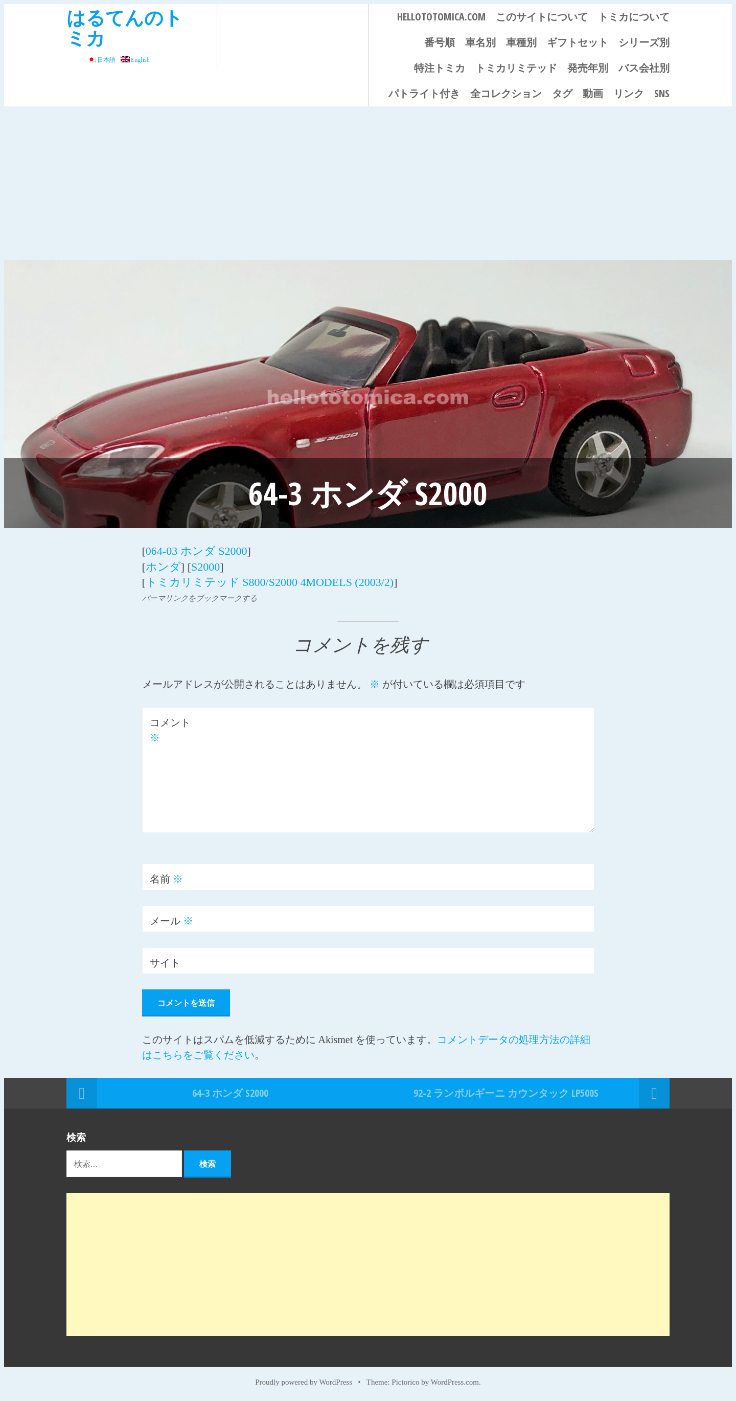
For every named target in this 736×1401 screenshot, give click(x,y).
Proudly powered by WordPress (303, 1381)
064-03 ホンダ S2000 (196, 551)
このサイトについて (542, 17)
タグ (562, 93)
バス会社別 (644, 68)
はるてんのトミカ (124, 27)
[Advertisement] (368, 183)
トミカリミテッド (516, 68)
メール (171, 919)
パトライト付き (424, 93)
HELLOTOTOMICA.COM (441, 17)
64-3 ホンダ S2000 (230, 1092)
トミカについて (634, 17)
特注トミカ (439, 68)
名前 (166, 878)
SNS (662, 93)
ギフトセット (577, 42)
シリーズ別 (644, 42)
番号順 (439, 42)
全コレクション (506, 93)
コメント (170, 729)
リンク (628, 93)
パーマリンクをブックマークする (199, 597)
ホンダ (163, 566)
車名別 (480, 42)
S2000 (205, 566)
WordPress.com (455, 1381)
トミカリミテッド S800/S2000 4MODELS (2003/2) (270, 581)
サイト (165, 961)
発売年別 (587, 68)
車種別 (521, 42)
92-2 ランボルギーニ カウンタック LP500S (506, 1092)
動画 (593, 93)
